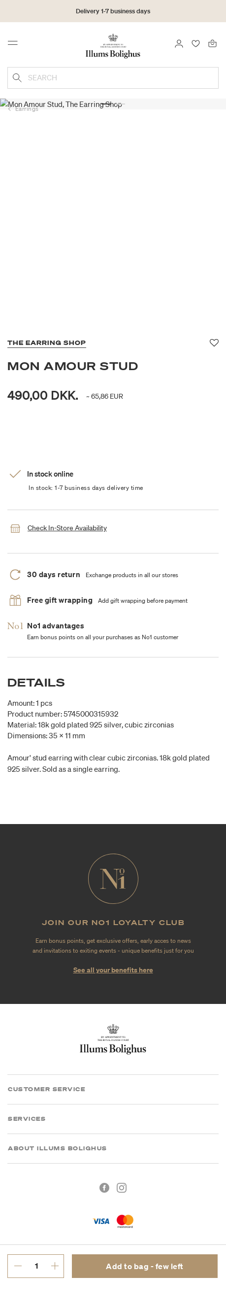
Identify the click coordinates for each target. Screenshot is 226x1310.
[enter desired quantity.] (36, 1266)
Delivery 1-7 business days (113, 11)
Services (27, 1119)
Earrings (27, 108)
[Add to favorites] (214, 343)
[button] (106, 93)
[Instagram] (122, 1188)
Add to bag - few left (145, 1266)
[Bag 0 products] (212, 42)
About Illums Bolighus (57, 1148)
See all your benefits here (113, 969)
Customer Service (46, 1089)
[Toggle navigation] (15, 45)
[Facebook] (104, 1188)
